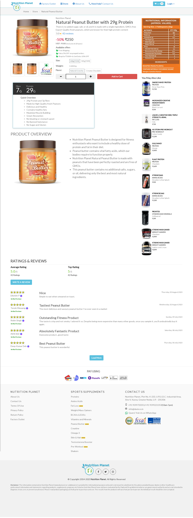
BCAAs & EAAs (78, 414)
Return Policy (17, 414)
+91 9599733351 (136, 405)
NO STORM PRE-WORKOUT (162, 130)
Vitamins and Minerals (81, 419)
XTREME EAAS (157, 175)
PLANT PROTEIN (158, 159)
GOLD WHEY (157, 143)
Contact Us (101, 3)
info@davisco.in (135, 409)
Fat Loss (77, 405)
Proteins (75, 396)
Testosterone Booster (81, 442)
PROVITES (156, 211)
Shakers (74, 451)
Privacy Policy (17, 410)
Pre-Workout (79, 446)
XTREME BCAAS (158, 193)
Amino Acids (77, 401)
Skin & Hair (78, 437)
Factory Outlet (47, 3)
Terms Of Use (17, 405)
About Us (78, 3)
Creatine (75, 428)
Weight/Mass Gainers (81, 410)
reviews (68, 33)
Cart (159, 3)
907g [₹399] (85, 61)
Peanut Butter (80, 424)
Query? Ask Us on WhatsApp (140, 413)
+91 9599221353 (153, 405)
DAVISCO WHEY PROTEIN (161, 82)
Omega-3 (75, 433)
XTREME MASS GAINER (160, 230)
